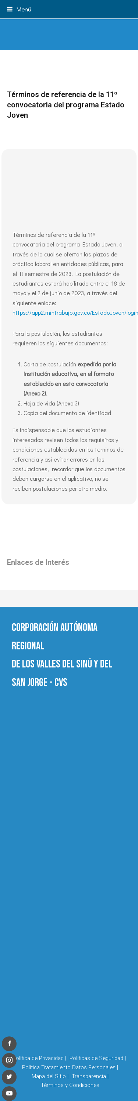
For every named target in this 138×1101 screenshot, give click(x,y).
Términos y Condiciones (70, 1085)
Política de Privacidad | (39, 1058)
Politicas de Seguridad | (98, 1058)
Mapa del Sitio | (50, 1076)
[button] (19, 9)
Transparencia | (90, 1076)
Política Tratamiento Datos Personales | (70, 1067)
